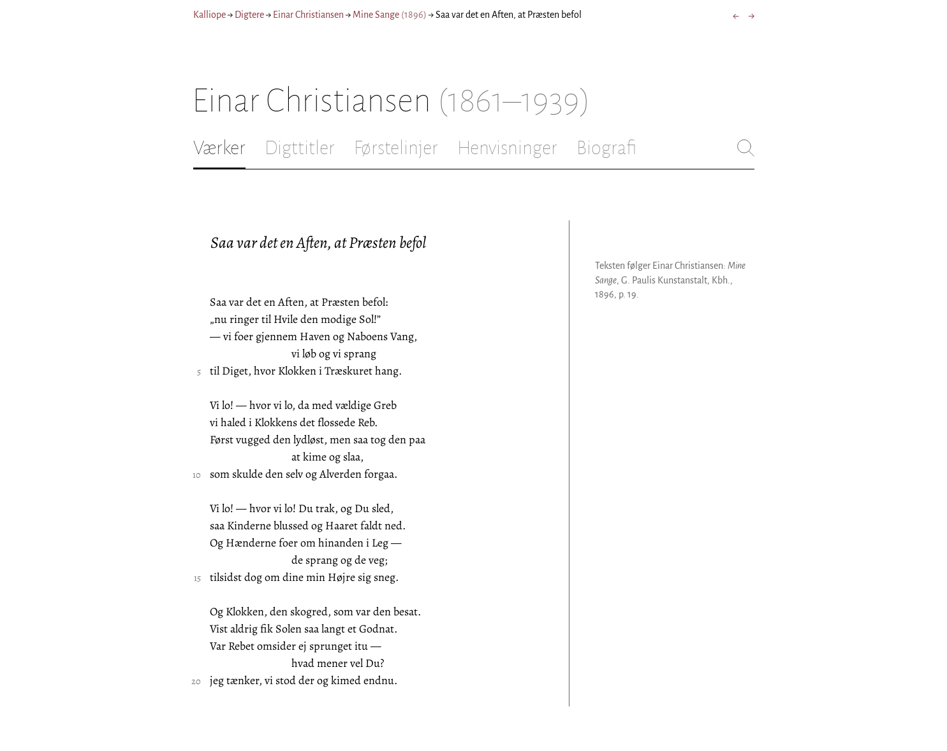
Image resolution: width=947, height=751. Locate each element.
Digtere (249, 15)
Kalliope (209, 15)
